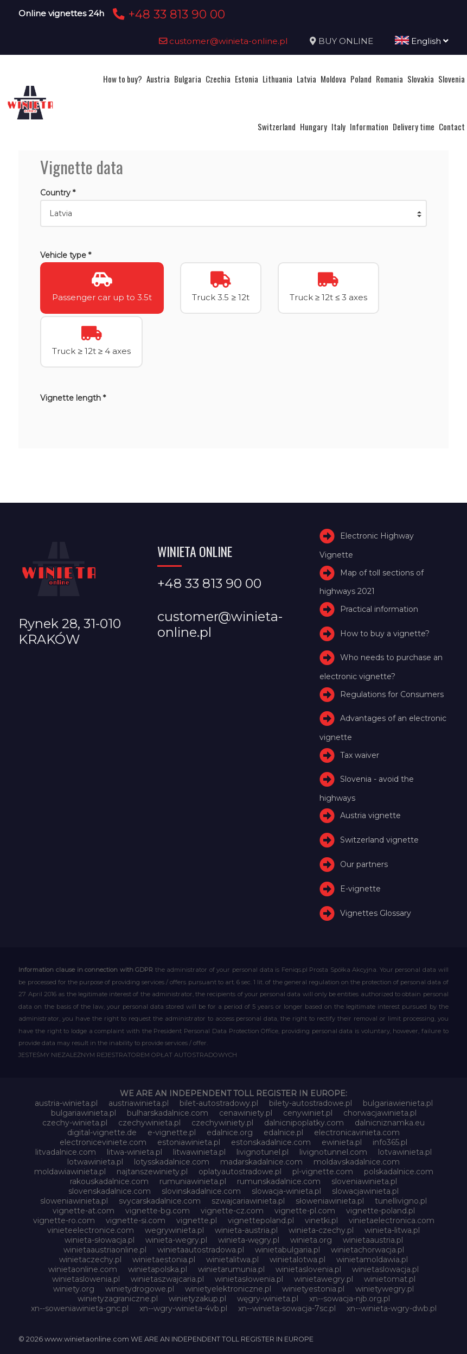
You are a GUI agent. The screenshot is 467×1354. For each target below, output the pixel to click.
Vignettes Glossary (375, 913)
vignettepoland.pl (261, 1220)
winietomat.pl (389, 1279)
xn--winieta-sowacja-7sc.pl (287, 1308)
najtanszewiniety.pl (152, 1171)
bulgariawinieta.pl (83, 1113)
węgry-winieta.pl (267, 1299)
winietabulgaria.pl (287, 1250)
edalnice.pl (283, 1132)
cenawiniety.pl (245, 1113)
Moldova (333, 79)
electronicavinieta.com (357, 1132)
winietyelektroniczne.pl (228, 1289)
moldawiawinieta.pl (70, 1171)
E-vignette (360, 889)
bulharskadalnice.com (167, 1113)
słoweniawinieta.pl (330, 1201)
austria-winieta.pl (66, 1103)
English (422, 41)
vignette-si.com (135, 1220)
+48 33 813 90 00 (167, 14)
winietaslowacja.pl (385, 1269)
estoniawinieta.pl (188, 1142)
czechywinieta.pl (149, 1123)
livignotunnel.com (333, 1152)
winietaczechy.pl (90, 1259)
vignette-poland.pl (380, 1211)
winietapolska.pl (157, 1269)
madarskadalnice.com (261, 1162)
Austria (158, 79)
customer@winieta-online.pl (223, 41)
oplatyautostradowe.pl (240, 1171)
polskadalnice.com (398, 1171)
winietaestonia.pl (163, 1259)
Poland (361, 79)
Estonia (246, 79)
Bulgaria (187, 79)
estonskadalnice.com (271, 1142)
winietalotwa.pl (297, 1259)
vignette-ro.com (64, 1220)
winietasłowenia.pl (249, 1279)
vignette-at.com (83, 1211)
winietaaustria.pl (373, 1240)
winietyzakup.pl (197, 1299)
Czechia (218, 79)
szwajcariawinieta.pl (248, 1201)
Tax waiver (359, 755)
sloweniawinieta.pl (74, 1201)
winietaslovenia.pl (308, 1269)
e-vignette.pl (172, 1132)
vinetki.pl (321, 1220)
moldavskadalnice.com (357, 1162)
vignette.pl (196, 1220)
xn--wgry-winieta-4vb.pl (183, 1308)
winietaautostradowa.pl (200, 1250)
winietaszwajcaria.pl (167, 1279)
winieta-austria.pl (246, 1230)
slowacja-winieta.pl (286, 1191)
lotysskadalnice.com (171, 1162)
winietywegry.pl (384, 1289)
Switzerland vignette (379, 840)
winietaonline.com (82, 1269)
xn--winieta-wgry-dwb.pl (392, 1308)
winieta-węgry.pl (248, 1240)
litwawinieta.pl (199, 1152)
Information (369, 126)
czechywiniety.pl (222, 1123)
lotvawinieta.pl (405, 1152)
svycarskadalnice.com (160, 1201)
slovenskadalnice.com (109, 1191)
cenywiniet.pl (307, 1113)
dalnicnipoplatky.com (304, 1123)
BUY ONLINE (345, 41)
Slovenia (451, 79)
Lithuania (277, 79)
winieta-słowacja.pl (100, 1240)
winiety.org (73, 1289)
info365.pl (390, 1142)
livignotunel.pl (262, 1152)
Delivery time (413, 126)
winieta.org (311, 1240)
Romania (389, 79)
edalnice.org (230, 1132)
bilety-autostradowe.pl (310, 1103)
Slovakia (420, 79)
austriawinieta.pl (138, 1103)
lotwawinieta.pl (95, 1162)
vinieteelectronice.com (90, 1230)
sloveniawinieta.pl (364, 1181)
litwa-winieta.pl (134, 1152)
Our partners (364, 864)
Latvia (306, 79)
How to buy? (122, 79)
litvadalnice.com (65, 1152)
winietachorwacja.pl (367, 1250)
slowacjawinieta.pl (365, 1191)
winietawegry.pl (323, 1279)
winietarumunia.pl (231, 1269)
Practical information (379, 609)
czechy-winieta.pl (74, 1123)
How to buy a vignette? (385, 633)
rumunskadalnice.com (279, 1181)
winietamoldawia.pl (372, 1259)
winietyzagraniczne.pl (118, 1299)
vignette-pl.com (304, 1211)
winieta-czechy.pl (321, 1230)
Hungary (313, 126)
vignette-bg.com (157, 1211)
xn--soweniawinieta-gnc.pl (80, 1308)
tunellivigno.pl (401, 1201)
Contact (452, 126)
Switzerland (277, 126)
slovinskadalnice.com (201, 1191)
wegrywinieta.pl (174, 1230)
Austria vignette (370, 816)
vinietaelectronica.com (391, 1220)
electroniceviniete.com (103, 1142)
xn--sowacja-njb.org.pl (349, 1299)
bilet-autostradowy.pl (219, 1103)
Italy (338, 126)
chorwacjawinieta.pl (380, 1113)
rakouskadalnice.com (109, 1181)
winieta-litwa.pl (392, 1230)
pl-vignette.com (322, 1171)
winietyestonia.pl (313, 1289)
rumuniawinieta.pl (192, 1181)
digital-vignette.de (102, 1132)
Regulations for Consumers (392, 694)
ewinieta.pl (342, 1142)
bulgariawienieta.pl (398, 1103)
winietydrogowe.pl (139, 1289)
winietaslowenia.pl (86, 1279)
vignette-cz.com (232, 1211)
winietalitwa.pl (232, 1259)
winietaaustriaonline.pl (104, 1250)
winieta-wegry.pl (176, 1240)
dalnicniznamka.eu (390, 1123)
